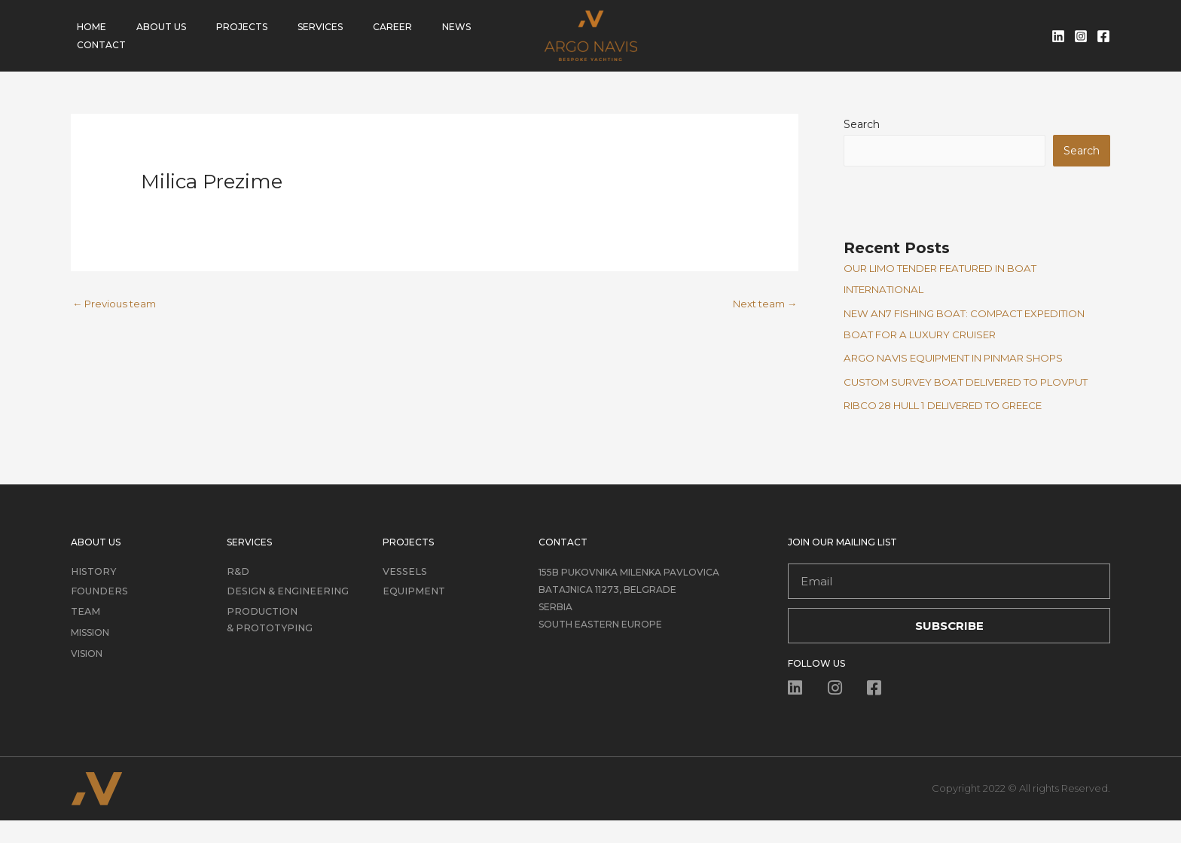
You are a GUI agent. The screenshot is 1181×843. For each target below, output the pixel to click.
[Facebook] (1103, 36)
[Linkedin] (1058, 36)
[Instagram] (1081, 36)
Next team (761, 304)
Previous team (117, 304)
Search (862, 124)
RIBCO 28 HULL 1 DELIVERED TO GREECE (960, 428)
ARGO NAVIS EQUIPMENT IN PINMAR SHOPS (970, 359)
